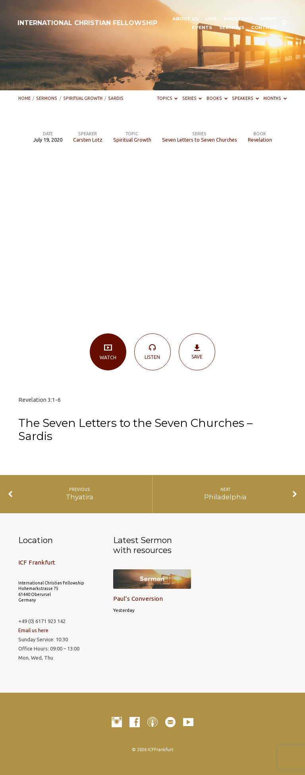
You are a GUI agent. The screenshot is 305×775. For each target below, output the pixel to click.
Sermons (231, 27)
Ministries (238, 19)
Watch (108, 351)
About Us (185, 19)
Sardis (116, 98)
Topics (167, 98)
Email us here (33, 630)
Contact (263, 27)
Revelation (260, 139)
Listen (152, 351)
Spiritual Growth (82, 98)
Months (275, 98)
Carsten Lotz (87, 139)
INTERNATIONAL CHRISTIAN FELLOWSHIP (87, 23)
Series (192, 98)
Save (197, 351)
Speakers (245, 98)
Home (24, 98)
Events (202, 27)
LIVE (210, 19)
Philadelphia (225, 497)
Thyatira (79, 497)
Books (217, 98)
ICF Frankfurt (36, 562)
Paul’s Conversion (138, 598)
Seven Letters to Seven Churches (199, 139)
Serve (268, 19)
